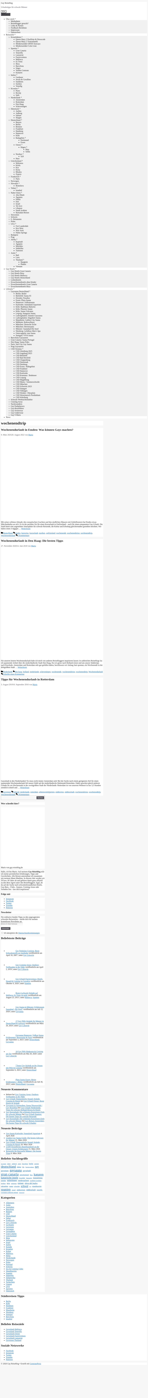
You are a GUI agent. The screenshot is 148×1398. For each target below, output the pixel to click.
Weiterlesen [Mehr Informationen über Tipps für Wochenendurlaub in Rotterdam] (24, 788)
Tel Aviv (19, 206)
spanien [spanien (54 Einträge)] (6, 1189)
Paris (18, 179)
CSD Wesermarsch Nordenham (28, 395)
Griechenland (17, 161)
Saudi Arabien (21, 210)
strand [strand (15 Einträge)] (14, 1190)
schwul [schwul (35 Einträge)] (24, 1186)
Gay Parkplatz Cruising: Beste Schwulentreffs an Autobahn (22, 952)
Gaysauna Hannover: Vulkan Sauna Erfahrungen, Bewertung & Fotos (24, 1036)
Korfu (18, 165)
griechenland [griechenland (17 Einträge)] (24, 1175)
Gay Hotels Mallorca (19, 275)
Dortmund (25, 140)
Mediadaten (15, 21)
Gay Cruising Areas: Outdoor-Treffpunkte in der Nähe (22, 966)
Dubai (18, 199)
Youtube (9, 905)
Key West (19, 228)
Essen (23, 142)
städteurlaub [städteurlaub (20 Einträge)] (31, 1190)
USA (14, 224)
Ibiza (18, 64)
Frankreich (16, 177)
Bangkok (24, 262)
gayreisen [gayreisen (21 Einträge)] (5, 1171)
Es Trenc (19, 62)
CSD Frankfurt (21, 369)
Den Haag (20, 104)
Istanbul (19, 190)
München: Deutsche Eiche (26, 324)
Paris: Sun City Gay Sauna (21, 344)
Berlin (18, 124)
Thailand (20, 260)
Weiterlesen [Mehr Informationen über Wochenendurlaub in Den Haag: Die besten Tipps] (22, 667)
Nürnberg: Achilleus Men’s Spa (28, 331)
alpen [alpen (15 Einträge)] (9, 1164)
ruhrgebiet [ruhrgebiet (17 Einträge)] (4, 1186)
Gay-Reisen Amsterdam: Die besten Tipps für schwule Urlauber (25, 1122)
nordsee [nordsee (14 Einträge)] (3, 1183)
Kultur (8, 1251)
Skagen (18, 118)
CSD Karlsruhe (22, 373)
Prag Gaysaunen (17, 346)
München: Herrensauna (25, 327)
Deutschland (17, 120)
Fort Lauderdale (22, 226)
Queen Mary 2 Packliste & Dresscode (30, 39)
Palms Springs (21, 233)
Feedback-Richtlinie (19, 28)
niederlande (34, 672)
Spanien (15, 48)
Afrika (14, 239)
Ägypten (19, 197)
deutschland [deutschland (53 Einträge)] (8, 1166)
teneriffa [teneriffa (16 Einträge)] (39, 1190)
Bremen (19, 127)
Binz (27, 149)
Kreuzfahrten (17, 37)
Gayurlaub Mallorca (14, 1329)
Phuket (23, 264)
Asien (14, 253)
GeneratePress (35, 1364)
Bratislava (20, 186)
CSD (8, 1214)
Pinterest (9, 908)
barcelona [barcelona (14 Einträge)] (25, 1164)
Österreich (10, 1291)
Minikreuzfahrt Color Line (26, 46)
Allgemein (10, 1203)
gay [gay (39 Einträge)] (37, 1166)
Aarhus (18, 111)
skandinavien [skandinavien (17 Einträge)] (36, 1186)
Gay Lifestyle (28, 955)
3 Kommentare (23, 535)
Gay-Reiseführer (17, 408)
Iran (17, 202)
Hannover (19, 133)
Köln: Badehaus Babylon (25, 307)
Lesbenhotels (16, 280)
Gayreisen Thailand (13, 1340)
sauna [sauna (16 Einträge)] (11, 1186)
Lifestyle (10, 289)
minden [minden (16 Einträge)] (3, 1181)
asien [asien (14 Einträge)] (19, 1164)
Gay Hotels (11, 269)
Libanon (19, 208)
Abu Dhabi (20, 195)
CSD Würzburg (22, 397)
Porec (18, 91)
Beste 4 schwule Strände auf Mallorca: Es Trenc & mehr (22, 994)
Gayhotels (10, 1225)
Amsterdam (20, 100)
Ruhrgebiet (21, 138)
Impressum (15, 30)
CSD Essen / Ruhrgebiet (25, 366)
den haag (18, 672)
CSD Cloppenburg (23, 360)
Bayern (18, 122)
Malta (8, 1256)
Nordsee (20, 154)
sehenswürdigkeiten (47, 792)
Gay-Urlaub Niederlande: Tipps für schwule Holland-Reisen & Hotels (23, 1109)
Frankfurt (19, 129)
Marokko (19, 246)
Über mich (11, 19)
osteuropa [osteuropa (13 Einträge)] (14, 1183)
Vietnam (19, 266)
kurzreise (25, 533)
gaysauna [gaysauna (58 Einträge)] (16, 1170)
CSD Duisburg (21, 364)
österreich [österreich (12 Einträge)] (21, 1192)
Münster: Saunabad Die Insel (27, 329)
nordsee (42, 533)
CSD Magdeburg (22, 380)
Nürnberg (9, 1312)
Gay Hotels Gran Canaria (21, 271)
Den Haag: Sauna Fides (20, 342)
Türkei (14, 188)
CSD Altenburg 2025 (24, 351)
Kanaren (19, 73)
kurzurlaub (34, 533)
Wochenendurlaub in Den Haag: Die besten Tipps (32, 540)
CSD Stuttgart (21, 389)
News (8, 417)
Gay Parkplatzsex (18, 406)
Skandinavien (11, 1271)
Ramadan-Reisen (22, 213)
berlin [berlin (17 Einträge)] (31, 1164)
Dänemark (16, 109)
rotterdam (34, 792)
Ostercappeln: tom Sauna (25, 333)
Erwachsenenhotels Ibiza (20, 286)
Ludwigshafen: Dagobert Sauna (28, 318)
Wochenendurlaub (8, 535)
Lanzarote (20, 55)
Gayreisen (7, 792)
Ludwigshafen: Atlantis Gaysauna (29, 316)
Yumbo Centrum (22, 70)
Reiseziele (11, 35)
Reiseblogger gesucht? (19, 23)
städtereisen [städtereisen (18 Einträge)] (21, 1190)
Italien (14, 75)
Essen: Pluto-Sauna (23, 300)
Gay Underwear (17, 413)
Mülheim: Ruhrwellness (25, 322)
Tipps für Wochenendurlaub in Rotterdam (27, 679)
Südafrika (19, 248)
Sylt (22, 156)
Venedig (19, 86)
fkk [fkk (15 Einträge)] (23, 1167)
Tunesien (19, 250)
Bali (17, 255)
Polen (13, 221)
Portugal (9, 1264)
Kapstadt (19, 242)
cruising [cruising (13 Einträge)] (36, 1164)
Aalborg (19, 113)
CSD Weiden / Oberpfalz (25, 393)
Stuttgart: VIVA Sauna (24, 335)
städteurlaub (69, 792)
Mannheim (10, 1310)
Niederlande (16, 98)
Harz (17, 158)
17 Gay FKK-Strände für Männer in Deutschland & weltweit (25, 1022)
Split (17, 95)
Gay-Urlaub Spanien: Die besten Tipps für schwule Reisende (24, 1115)
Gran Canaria (21, 51)
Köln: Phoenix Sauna (24, 309)
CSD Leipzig (21, 378)
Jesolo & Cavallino (23, 79)
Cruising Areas (17, 402)
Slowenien (15, 215)
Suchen (40, 798)
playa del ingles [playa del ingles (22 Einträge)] (31, 1183)
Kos (17, 168)
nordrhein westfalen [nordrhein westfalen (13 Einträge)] (35, 1181)
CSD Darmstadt (22, 362)
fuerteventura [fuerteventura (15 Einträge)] (29, 1167)
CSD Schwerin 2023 (24, 386)
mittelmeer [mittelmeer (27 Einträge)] (12, 1180)
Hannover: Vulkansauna (25, 302)
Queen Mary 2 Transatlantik (27, 42)
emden (17, 533)
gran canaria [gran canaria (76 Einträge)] (10, 1174)
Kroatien (15, 88)
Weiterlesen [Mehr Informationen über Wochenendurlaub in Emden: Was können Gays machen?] (25, 529)
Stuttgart (9, 1314)
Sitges (18, 68)
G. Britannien (16, 219)
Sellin (27, 152)
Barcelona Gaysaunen (19, 338)
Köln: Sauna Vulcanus (24, 311)
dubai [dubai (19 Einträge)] (19, 1167)
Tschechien (10, 1282)
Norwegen (15, 181)
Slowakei (15, 183)
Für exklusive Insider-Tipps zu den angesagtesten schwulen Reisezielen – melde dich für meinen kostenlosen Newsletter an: (20, 920)
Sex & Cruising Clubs (14, 1269)
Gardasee (19, 77)
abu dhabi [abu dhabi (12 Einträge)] (3, 1164)
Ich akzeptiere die (20, 933)
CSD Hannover (22, 371)
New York (20, 230)
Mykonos (19, 163)
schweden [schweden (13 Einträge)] (17, 1186)
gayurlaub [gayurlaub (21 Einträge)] (27, 1171)
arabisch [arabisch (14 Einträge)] (14, 1164)
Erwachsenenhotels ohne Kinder (23, 282)
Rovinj (18, 93)
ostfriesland (50, 533)
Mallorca (19, 59)
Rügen (24, 147)
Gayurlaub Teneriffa (14, 1331)
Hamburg (19, 131)
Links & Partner (17, 26)
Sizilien (19, 84)
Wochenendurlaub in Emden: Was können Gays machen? (37, 429)
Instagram (10, 899)
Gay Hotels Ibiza (17, 273)
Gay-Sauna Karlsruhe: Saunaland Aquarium (23, 1133)
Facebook (9, 901)
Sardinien (19, 82)
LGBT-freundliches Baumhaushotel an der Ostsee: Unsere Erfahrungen (22, 1148)
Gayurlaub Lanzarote (14, 1338)
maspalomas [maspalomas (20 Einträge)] (38, 1178)
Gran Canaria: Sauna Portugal (22, 340)
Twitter (9, 903)
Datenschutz (15, 32)
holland (26, 672)
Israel (18, 204)
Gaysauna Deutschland (21, 291)
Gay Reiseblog (7, 3)
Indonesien (10, 1240)
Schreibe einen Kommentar (13, 674)
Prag (12, 237)
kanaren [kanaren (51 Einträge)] (38, 1174)
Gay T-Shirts (16, 415)
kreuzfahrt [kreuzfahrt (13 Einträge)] (22, 1178)
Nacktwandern (16, 404)
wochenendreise (73, 533)
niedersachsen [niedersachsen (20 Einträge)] (23, 1180)
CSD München (21, 384)
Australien (10, 1207)
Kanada (9, 1247)
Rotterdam (20, 102)
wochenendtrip (86, 533)
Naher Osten (17, 193)
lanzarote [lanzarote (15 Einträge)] (29, 1178)
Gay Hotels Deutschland (20, 278)
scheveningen (45, 672)
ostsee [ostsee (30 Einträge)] (21, 1183)
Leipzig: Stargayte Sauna (25, 313)
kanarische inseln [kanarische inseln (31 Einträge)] (9, 1177)
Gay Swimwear (17, 411)
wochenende (61, 533)
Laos (17, 257)
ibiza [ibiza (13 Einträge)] (31, 1175)
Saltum (18, 115)
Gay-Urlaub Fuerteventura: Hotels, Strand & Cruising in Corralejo (24, 980)
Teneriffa (19, 53)
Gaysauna (19, 1011)
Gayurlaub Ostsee (13, 1334)
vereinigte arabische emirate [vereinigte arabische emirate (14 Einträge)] (9, 1192)
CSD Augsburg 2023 (24, 353)
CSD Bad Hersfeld (23, 358)
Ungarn (9, 1284)
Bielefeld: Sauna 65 (23, 296)
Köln (18, 135)
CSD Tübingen (21, 391)
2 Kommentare (23, 794)
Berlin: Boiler (21, 294)
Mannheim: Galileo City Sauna (28, 320)
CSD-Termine (17, 349)
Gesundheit (10, 1231)
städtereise (60, 792)
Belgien (9, 1212)
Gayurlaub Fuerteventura (15, 1336)
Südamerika (10, 1278)
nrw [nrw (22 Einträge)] (8, 1183)
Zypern (18, 174)
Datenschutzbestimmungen (29, 933)
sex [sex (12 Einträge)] (30, 1186)
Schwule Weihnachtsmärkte (21, 400)
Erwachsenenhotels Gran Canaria (24, 284)
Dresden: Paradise (23, 298)
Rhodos (19, 172)
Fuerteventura (21, 57)
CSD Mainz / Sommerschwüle (28, 382)
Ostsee (19, 145)
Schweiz (14, 217)
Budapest (14, 235)
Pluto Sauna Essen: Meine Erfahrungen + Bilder (21, 1081)
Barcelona (20, 66)
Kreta (18, 170)
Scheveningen (21, 106)
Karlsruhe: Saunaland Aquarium (28, 305)
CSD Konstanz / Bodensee (26, 375)
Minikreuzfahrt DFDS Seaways (28, 44)
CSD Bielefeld (21, 355)
